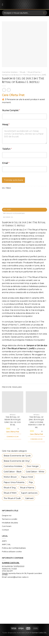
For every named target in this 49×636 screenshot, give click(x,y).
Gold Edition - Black (12, 471)
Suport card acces (29, 493)
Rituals (22, 72)
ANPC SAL (6, 544)
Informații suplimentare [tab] (14, 213)
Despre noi (6, 515)
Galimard (29, 498)
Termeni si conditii (9, 519)
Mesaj (6, 124)
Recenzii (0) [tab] (8, 217)
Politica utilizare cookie (12, 551)
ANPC (4, 541)
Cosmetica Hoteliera (13, 466)
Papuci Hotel (27, 477)
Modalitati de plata (10, 523)
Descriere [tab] (7, 210)
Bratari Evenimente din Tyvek (17, 455)
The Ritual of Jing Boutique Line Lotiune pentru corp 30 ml (36, 422)
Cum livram (6, 526)
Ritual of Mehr (10, 493)
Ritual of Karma (34, 72)
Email (5, 163)
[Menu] (3, 5)
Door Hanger (33, 466)
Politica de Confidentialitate (14, 548)
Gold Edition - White (35, 471)
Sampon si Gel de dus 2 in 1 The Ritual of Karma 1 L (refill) (24, 75)
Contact (5, 530)
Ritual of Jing (10, 487)
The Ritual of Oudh (12, 498)
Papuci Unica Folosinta (14, 482)
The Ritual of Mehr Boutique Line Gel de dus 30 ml (12, 421)
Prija (31, 482)
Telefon (7, 149)
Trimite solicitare (13, 180)
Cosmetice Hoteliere (10, 72)
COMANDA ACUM (13, 436)
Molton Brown (10, 477)
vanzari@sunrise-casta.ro (17, 577)
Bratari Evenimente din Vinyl (17, 461)
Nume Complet (11, 110)
